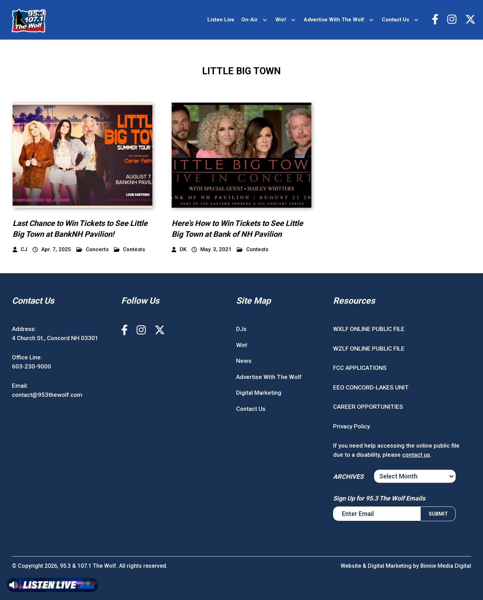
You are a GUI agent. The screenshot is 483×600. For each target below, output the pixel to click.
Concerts (92, 249)
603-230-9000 (31, 366)
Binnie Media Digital (445, 566)
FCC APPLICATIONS (360, 367)
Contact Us (395, 19)
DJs (241, 328)
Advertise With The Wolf (334, 19)
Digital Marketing (258, 392)
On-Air (249, 19)
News (243, 360)
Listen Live (220, 19)
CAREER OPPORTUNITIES (368, 406)
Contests (129, 249)
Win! (280, 19)
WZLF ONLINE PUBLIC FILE (369, 348)
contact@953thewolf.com (47, 394)
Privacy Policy (351, 426)
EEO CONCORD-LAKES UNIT (371, 387)
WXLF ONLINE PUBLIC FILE (369, 328)
